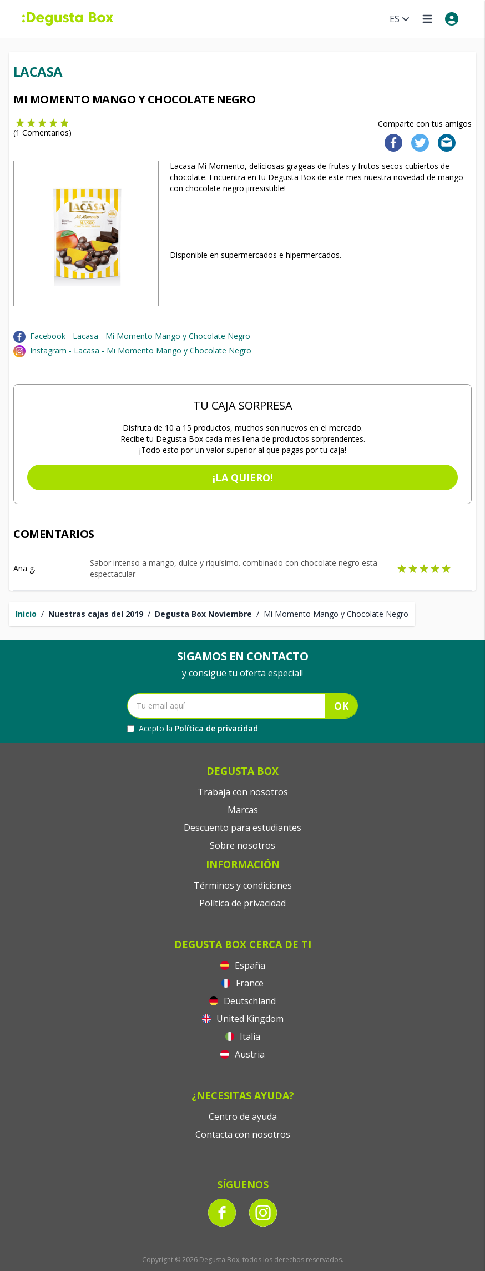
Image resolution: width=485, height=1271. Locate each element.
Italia (242, 1036)
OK (341, 705)
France (242, 983)
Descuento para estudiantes (242, 827)
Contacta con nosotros (242, 1134)
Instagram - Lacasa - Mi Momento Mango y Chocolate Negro (140, 350)
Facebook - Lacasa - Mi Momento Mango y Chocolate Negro (140, 336)
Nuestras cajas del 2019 (95, 614)
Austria (242, 1054)
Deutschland (242, 1001)
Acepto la (192, 728)
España (242, 965)
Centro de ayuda (243, 1116)
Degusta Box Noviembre (203, 614)
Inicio (26, 614)
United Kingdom (243, 1019)
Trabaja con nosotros (243, 792)
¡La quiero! (243, 477)
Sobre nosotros (242, 845)
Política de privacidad (216, 728)
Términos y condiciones (243, 885)
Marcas (243, 810)
